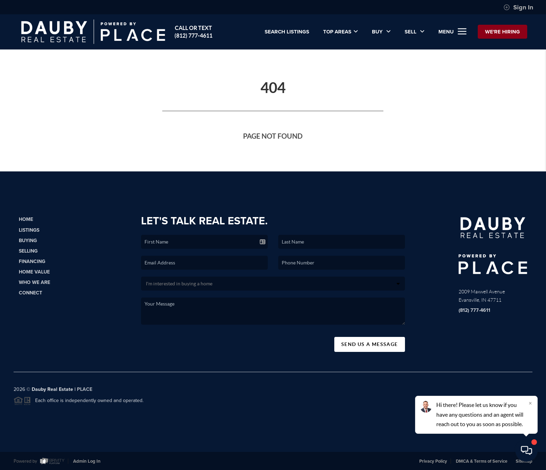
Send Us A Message (369, 344)
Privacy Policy (433, 461)
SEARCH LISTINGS (287, 32)
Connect (30, 293)
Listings (29, 230)
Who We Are (34, 282)
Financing (32, 261)
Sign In (518, 7)
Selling (28, 251)
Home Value (34, 272)
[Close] (530, 403)
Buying (28, 241)
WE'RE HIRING (502, 32)
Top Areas (340, 32)
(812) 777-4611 (474, 310)
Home (26, 219)
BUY (381, 32)
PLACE (84, 392)
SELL (414, 32)
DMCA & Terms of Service (481, 461)
